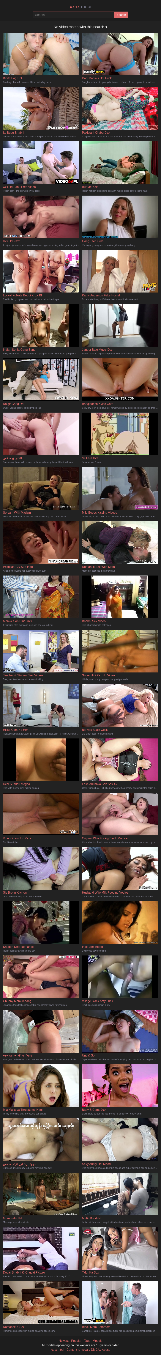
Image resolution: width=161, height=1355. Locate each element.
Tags (87, 1340)
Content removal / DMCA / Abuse (88, 1349)
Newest (64, 1340)
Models (97, 1340)
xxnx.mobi (57, 1349)
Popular (76, 1340)
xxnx (80, 6)
